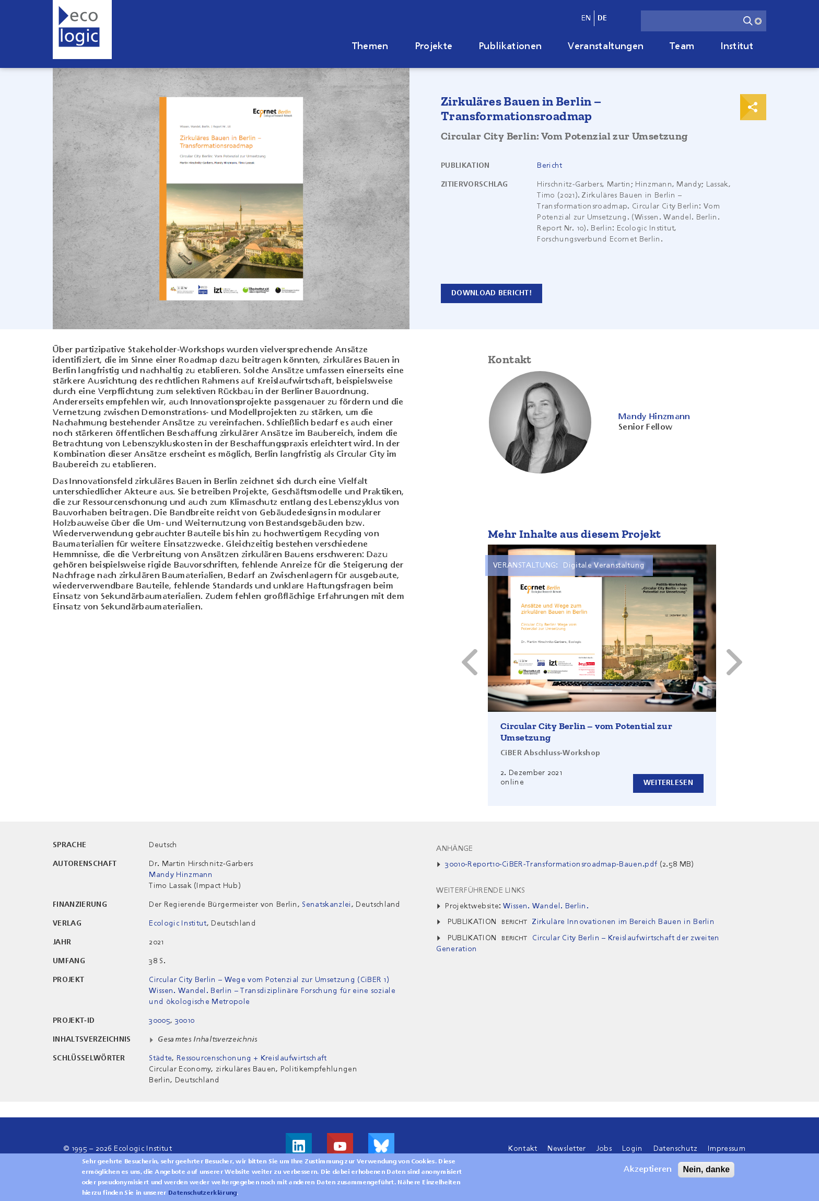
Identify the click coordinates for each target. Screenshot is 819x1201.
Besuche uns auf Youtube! (340, 1146)
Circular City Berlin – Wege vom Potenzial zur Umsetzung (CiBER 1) (269, 980)
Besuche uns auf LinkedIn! (299, 1146)
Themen (370, 46)
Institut (736, 46)
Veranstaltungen (606, 46)
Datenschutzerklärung (202, 1193)
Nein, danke (706, 1169)
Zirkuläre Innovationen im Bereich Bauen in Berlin (623, 922)
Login (632, 1148)
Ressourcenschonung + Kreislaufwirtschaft (252, 1058)
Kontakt (522, 1148)
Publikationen (510, 46)
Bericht (549, 165)
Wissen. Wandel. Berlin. (545, 906)
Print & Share (753, 107)
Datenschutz (675, 1148)
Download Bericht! (493, 293)
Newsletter (566, 1148)
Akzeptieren (648, 1169)
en (586, 18)
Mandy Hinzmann (181, 875)
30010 (185, 1020)
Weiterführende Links (480, 890)
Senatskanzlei (326, 904)
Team (682, 46)
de (602, 18)
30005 (159, 1020)
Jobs (604, 1148)
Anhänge (454, 848)
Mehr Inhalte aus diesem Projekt (574, 534)
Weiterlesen (667, 783)
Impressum (726, 1148)
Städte (160, 1058)
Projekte (434, 46)
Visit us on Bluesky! (381, 1146)
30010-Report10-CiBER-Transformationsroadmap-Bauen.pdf (551, 864)
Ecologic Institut (177, 923)
